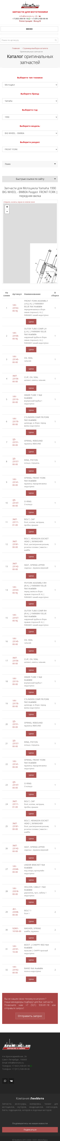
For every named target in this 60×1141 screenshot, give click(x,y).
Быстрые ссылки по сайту (30, 178)
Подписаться (30, 1129)
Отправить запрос (30, 1016)
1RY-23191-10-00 (15, 949)
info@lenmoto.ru (26, 16)
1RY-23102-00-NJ (15, 308)
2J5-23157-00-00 (15, 461)
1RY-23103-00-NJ (15, 590)
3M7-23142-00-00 (15, 566)
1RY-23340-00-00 (15, 869)
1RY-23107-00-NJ (15, 618)
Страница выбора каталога (35, 48)
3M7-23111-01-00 (15, 522)
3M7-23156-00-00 (15, 378)
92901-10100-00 (16, 930)
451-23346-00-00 (15, 912)
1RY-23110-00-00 (15, 399)
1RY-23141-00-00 (15, 482)
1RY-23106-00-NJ (15, 336)
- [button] (7, 211)
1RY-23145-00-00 (15, 359)
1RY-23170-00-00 (15, 421)
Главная (16, 48)
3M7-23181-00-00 (15, 544)
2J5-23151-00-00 (15, 442)
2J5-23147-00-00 (15, 503)
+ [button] (7, 207)
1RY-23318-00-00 (15, 891)
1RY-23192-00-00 (15, 970)
